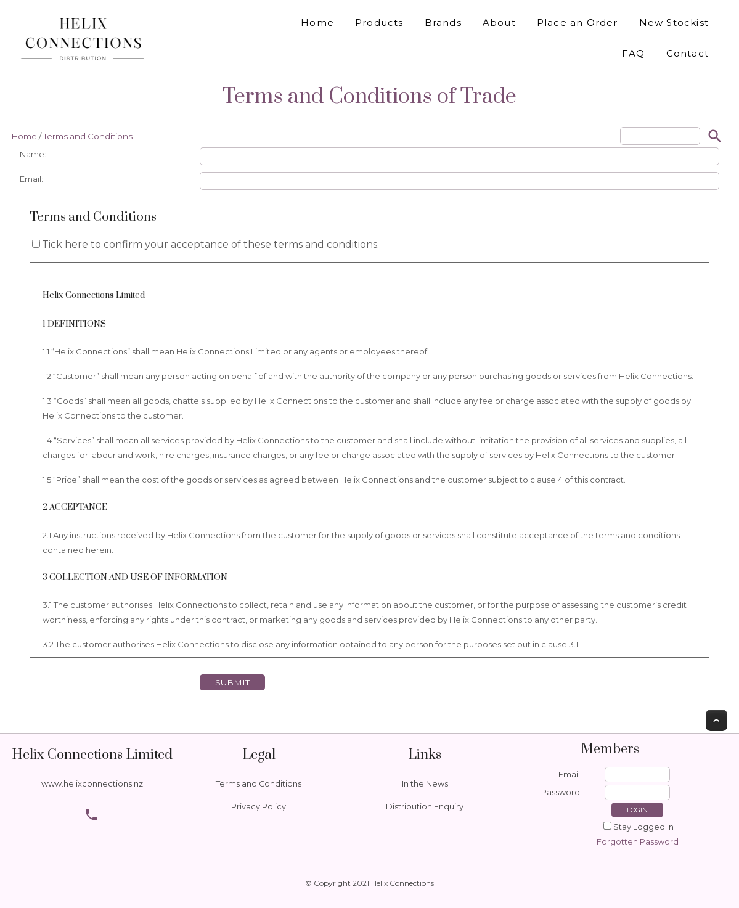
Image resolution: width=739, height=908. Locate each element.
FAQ (633, 53)
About (499, 22)
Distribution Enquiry (424, 806)
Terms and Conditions (88, 136)
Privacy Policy (258, 806)
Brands (443, 22)
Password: (561, 792)
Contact (687, 53)
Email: (570, 774)
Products (379, 22)
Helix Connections (402, 883)
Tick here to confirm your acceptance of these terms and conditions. (205, 244)
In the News (425, 783)
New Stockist (674, 22)
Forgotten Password (638, 841)
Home (317, 22)
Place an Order (577, 22)
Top (716, 720)
